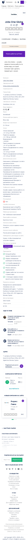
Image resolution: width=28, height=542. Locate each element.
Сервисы (14, 499)
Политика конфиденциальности (14, 526)
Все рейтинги (14, 388)
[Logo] (14, 14)
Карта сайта (17, 531)
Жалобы (23, 39)
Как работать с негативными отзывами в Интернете (16, 331)
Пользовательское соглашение (14, 529)
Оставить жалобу (14, 478)
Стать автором (14, 479)
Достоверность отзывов (14, 502)
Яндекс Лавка (14, 403)
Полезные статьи (14, 485)
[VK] (9, 469)
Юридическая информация (14, 524)
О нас (14, 495)
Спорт (5, 449)
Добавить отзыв (22, 2)
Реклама (14, 514)
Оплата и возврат (14, 520)
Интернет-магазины (8, 439)
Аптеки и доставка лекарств (11, 437)
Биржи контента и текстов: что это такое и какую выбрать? (16, 342)
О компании (6, 39)
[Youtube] (18, 469)
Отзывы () (15, 39)
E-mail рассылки (14, 483)
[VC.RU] (21, 469)
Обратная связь (14, 504)
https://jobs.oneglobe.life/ (11, 86)
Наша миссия (14, 497)
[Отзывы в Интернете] (3, 2)
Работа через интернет (13, 382)
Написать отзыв (14, 476)
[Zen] (15, 469)
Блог (14, 487)
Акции (4, 43)
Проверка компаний (14, 481)
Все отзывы (14, 489)
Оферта (9, 531)
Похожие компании (14, 46)
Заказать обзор (14, 513)
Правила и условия (14, 527)
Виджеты (14, 516)
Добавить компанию (14, 511)
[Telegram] (6, 469)
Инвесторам (14, 501)
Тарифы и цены (14, 518)
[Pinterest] (12, 469)
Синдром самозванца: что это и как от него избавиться (16, 318)
